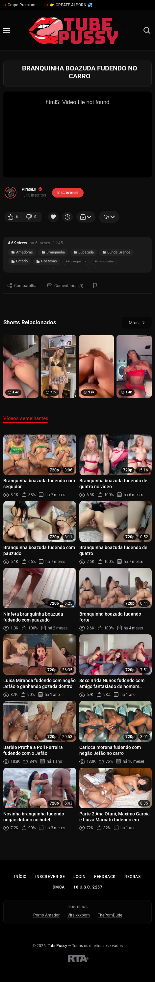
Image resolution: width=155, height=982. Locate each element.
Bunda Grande (116, 252)
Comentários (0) (65, 285)
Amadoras (22, 252)
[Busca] (147, 30)
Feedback (105, 876)
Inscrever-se (50, 876)
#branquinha (104, 261)
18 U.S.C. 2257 (87, 887)
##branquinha (75, 261)
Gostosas (46, 261)
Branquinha (53, 252)
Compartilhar (22, 285)
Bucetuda (83, 252)
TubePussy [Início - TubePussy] (57, 945)
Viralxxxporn (78, 915)
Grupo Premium (19, 5)
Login (79, 876)
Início (20, 876)
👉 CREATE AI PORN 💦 (68, 5)
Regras (132, 876)
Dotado (19, 261)
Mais (137, 322)
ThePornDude (110, 915)
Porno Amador (46, 915)
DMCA (59, 887)
